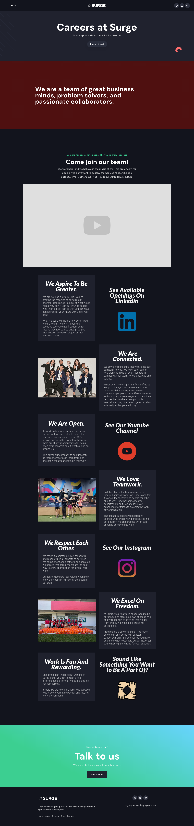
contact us (97, 774)
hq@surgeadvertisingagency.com (140, 805)
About (47, 816)
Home (93, 44)
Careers (55, 816)
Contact (70, 816)
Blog (63, 816)
